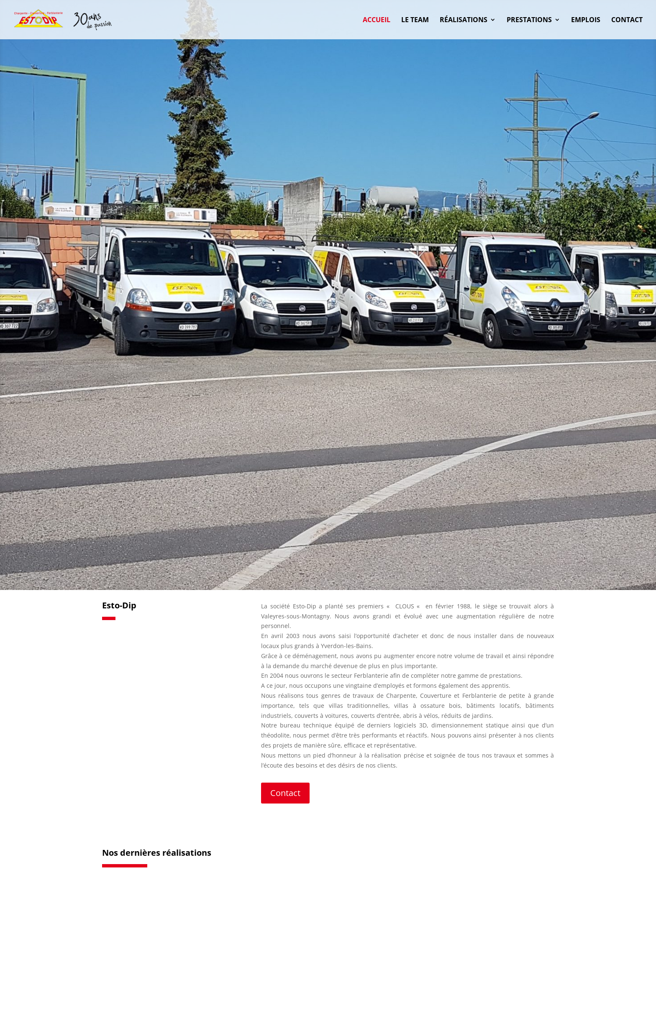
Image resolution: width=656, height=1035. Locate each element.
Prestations (529, 20)
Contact (627, 20)
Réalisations (463, 20)
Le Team (415, 20)
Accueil (376, 20)
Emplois (585, 20)
